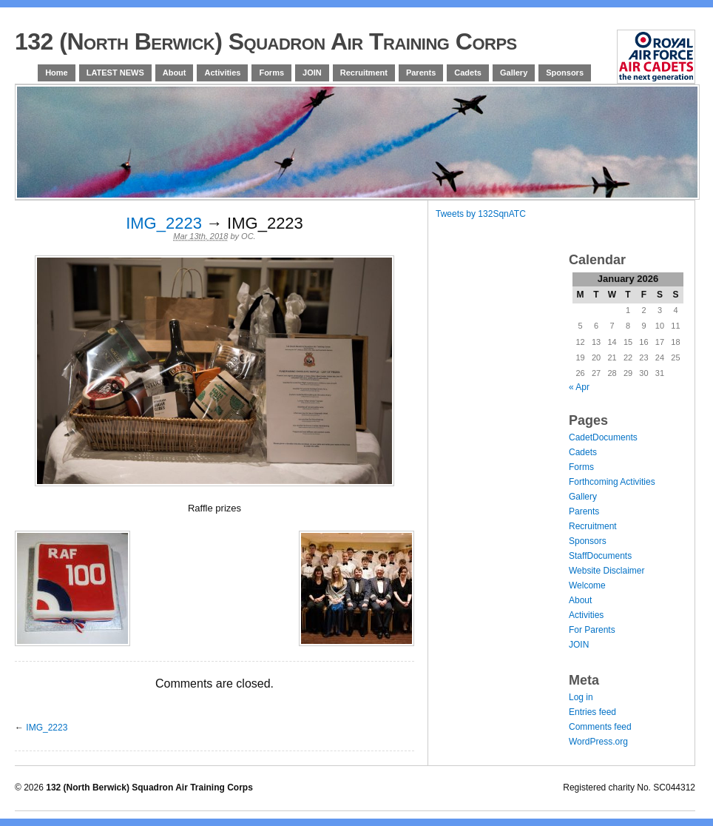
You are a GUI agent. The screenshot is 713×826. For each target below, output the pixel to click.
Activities (222, 72)
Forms (271, 72)
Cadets (467, 72)
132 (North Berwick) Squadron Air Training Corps (266, 41)
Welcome (587, 585)
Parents (421, 72)
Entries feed (592, 712)
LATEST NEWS (115, 72)
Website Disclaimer (606, 570)
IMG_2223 (164, 223)
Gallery (513, 72)
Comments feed (600, 727)
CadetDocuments (603, 437)
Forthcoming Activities (612, 482)
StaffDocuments (600, 556)
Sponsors (565, 72)
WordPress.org (598, 741)
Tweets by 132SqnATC (481, 214)
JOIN (312, 72)
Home (56, 72)
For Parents (592, 630)
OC (247, 236)
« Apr (579, 387)
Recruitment (364, 72)
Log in (581, 697)
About (174, 72)
